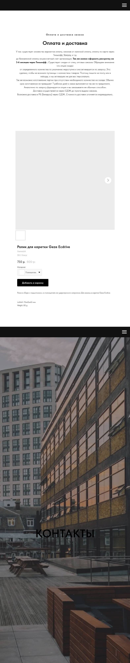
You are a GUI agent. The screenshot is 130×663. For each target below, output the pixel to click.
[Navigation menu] (124, 5)
